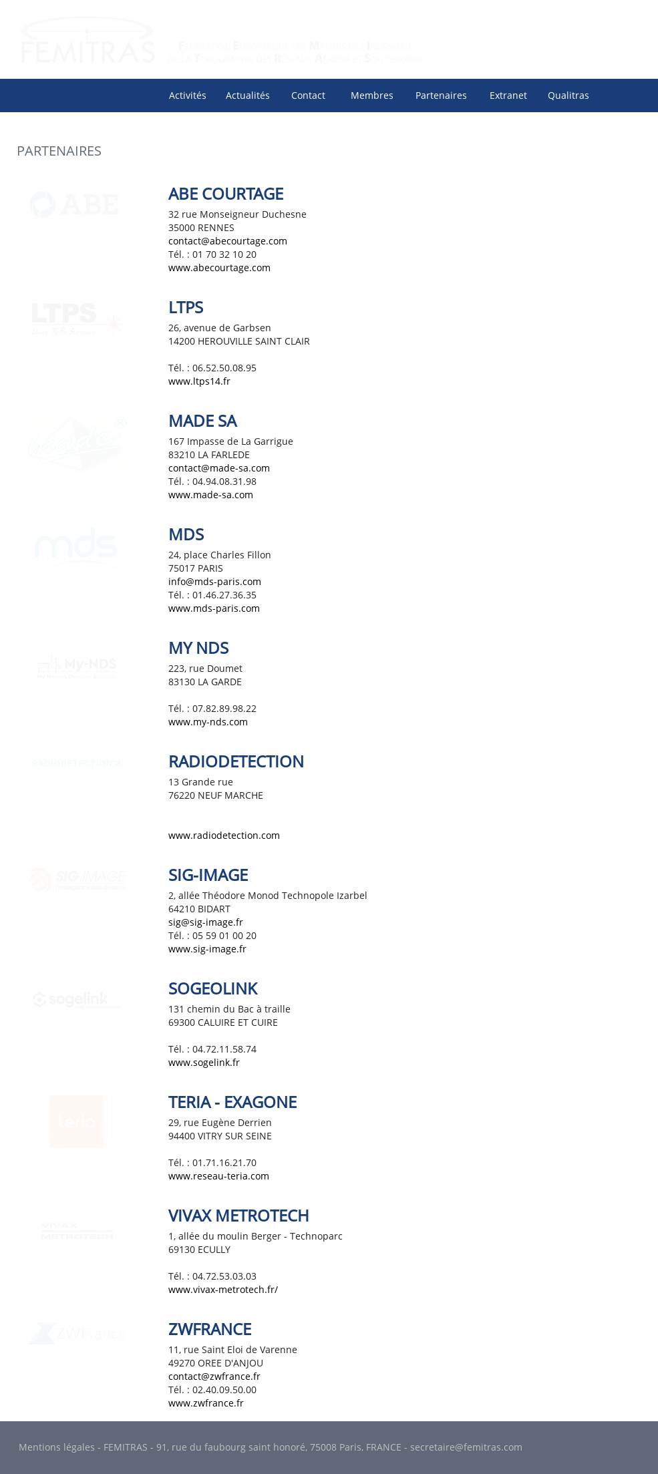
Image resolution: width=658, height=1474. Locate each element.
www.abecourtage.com (219, 267)
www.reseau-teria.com (218, 1175)
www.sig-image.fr (207, 948)
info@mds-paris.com (214, 581)
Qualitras (568, 95)
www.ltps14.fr (199, 381)
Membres (372, 95)
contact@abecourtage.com (227, 240)
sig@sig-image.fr (205, 922)
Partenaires (441, 95)
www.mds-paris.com (214, 608)
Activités (187, 95)
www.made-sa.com (210, 494)
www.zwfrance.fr (206, 1403)
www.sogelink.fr (204, 1062)
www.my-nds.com (208, 721)
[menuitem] (188, 95)
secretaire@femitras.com (466, 1447)
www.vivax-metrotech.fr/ (223, 1289)
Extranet (508, 95)
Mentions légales (57, 1447)
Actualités (248, 95)
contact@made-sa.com (219, 468)
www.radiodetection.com (224, 835)
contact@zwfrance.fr (214, 1376)
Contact (308, 95)
